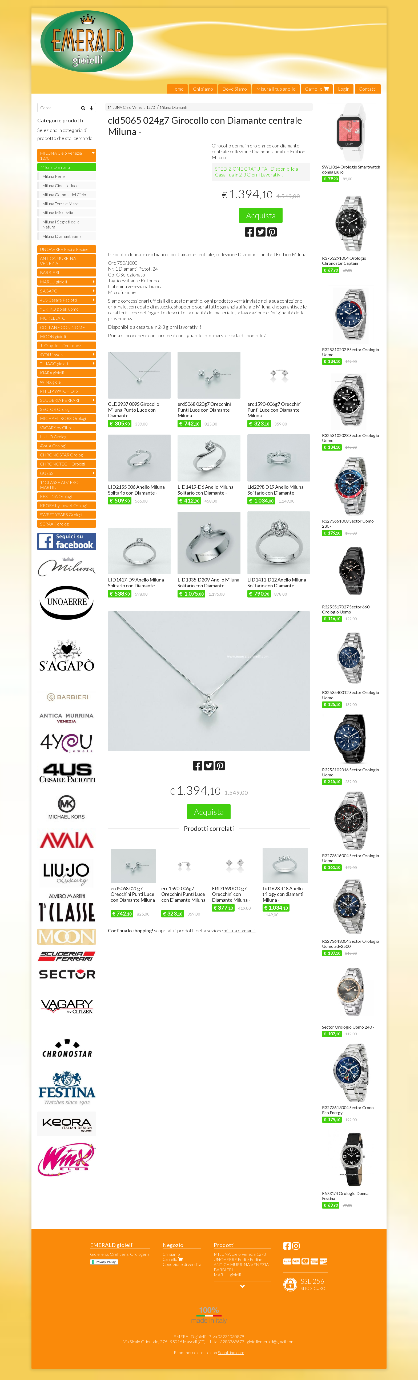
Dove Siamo (234, 89)
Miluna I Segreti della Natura (60, 224)
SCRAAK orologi (54, 523)
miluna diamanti (240, 930)
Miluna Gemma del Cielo (64, 194)
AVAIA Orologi (53, 445)
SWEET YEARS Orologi (61, 514)
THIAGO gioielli (54, 363)
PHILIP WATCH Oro (59, 391)
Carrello (317, 89)
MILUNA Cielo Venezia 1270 (131, 107)
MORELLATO (53, 317)
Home (177, 89)
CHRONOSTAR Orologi (61, 454)
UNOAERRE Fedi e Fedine (64, 249)
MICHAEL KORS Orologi (63, 418)
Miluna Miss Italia (57, 212)
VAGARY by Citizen (57, 427)
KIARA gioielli (52, 372)
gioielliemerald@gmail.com (271, 1341)
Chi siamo (203, 89)
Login (343, 89)
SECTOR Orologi (55, 409)
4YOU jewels (51, 354)
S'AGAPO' (49, 290)
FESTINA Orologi (56, 496)
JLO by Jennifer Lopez (60, 345)
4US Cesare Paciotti (58, 299)
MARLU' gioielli (53, 281)
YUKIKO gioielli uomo (59, 308)
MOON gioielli (53, 336)
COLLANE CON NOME (62, 327)
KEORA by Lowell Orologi (63, 505)
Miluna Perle (53, 176)
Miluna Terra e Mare (60, 203)
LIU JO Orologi (53, 436)
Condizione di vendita (182, 1264)
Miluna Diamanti (173, 107)
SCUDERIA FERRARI (59, 400)
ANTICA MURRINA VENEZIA (58, 261)
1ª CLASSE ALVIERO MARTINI (59, 485)
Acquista (261, 215)
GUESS (47, 473)
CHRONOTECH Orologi (62, 463)
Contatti (368, 89)
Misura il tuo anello (276, 89)
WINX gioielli (51, 381)
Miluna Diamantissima (62, 236)
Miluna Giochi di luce (60, 185)
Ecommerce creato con (209, 1352)
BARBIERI (49, 272)
